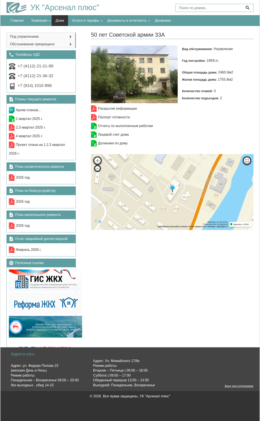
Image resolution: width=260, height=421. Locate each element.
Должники (163, 20)
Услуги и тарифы (85, 20)
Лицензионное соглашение (215, 224)
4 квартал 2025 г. (29, 136)
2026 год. (23, 177)
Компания (39, 20)
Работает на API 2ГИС (218, 222)
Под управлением (24, 36)
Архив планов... (28, 110)
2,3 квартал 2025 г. (31, 127)
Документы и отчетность (127, 20)
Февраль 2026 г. (28, 249)
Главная (17, 20)
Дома (59, 20)
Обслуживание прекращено (32, 44)
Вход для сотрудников (239, 386)
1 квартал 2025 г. (29, 119)
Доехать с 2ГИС (241, 224)
